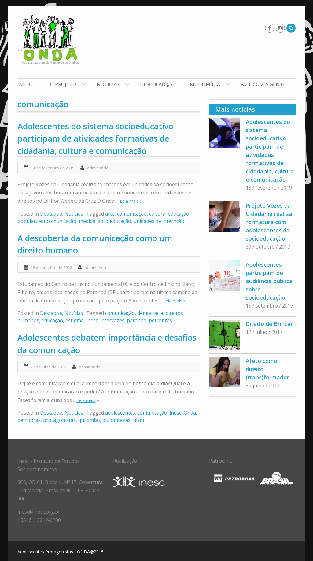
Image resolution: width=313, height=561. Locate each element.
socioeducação (114, 221)
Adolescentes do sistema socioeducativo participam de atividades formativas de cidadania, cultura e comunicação (95, 138)
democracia (150, 313)
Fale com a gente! (264, 84)
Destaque (51, 213)
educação (52, 320)
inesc (92, 320)
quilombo (89, 420)
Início (25, 84)
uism (138, 420)
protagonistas (59, 420)
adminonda (98, 168)
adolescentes (120, 412)
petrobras (160, 320)
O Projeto (63, 84)
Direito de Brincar (269, 323)
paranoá (136, 320)
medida (87, 221)
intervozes (112, 320)
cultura (157, 213)
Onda (190, 412)
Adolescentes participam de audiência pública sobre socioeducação (269, 281)
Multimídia (205, 84)
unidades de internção (159, 221)
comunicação (132, 213)
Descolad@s (156, 84)
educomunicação (57, 221)
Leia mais (129, 201)
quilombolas (116, 420)
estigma (74, 320)
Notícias (108, 84)
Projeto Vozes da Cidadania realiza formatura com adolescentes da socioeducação (269, 222)
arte (110, 213)
